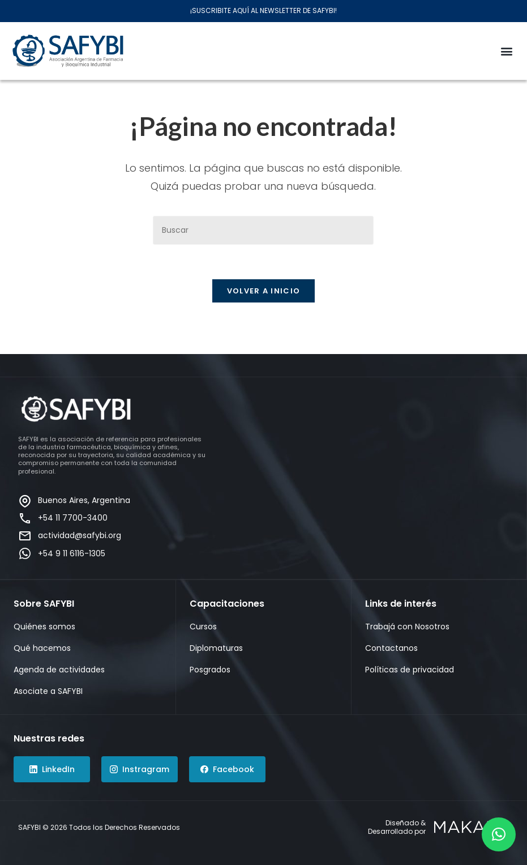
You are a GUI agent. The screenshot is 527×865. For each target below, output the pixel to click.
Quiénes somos (44, 626)
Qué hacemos (42, 648)
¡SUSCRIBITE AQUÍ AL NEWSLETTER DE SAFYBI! (263, 10)
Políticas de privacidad (409, 669)
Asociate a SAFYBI (48, 691)
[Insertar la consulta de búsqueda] (263, 230)
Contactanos (391, 648)
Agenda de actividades (59, 669)
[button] (506, 50)
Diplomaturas (216, 648)
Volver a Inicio (264, 291)
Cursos (203, 626)
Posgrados (210, 669)
